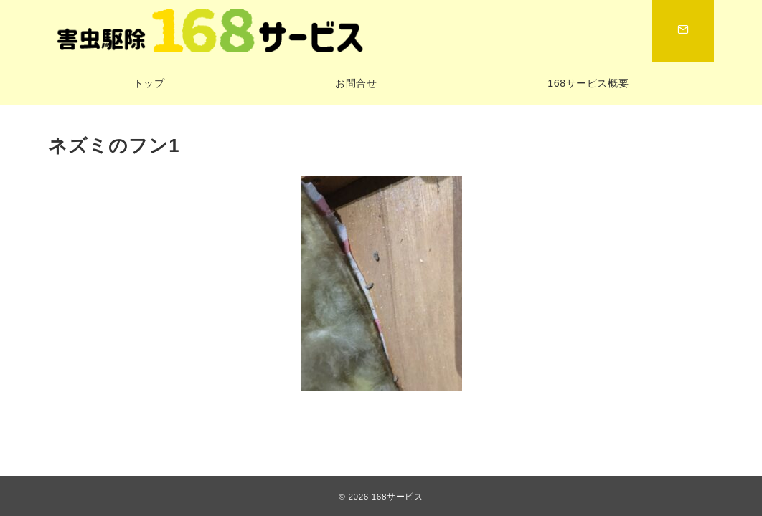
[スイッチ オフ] (683, 31)
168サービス (397, 496)
